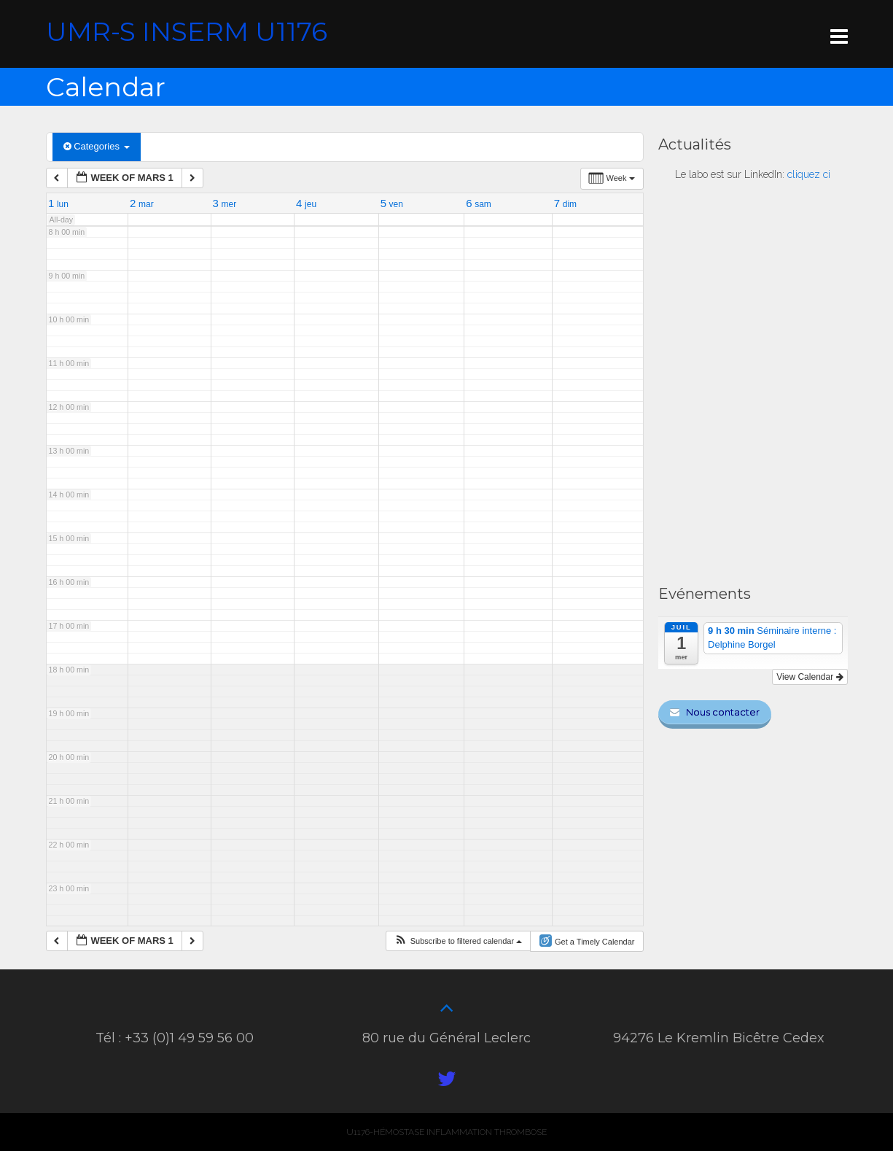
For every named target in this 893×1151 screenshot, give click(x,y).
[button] (459, 941)
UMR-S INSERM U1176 (186, 31)
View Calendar (809, 677)
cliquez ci (808, 174)
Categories (96, 146)
